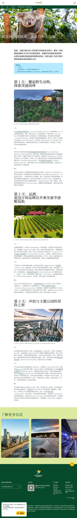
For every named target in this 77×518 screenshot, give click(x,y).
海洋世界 (39, 351)
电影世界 (30, 389)
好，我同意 (21, 513)
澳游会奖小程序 (69, 485)
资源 (7, 7)
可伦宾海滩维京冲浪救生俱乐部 (37, 152)
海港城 (59, 265)
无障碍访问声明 (57, 491)
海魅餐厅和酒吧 (50, 286)
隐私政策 (55, 485)
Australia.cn (68, 489)
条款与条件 (56, 487)
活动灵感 (13, 7)
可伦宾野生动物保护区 (22, 131)
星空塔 (30, 367)
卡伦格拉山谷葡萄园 (20, 254)
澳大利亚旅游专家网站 (69, 491)
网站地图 (55, 489)
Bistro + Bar (19, 369)
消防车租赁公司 (39, 284)
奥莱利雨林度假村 (46, 160)
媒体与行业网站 (69, 487)
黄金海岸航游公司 (33, 272)
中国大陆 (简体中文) (7, 486)
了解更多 (7, 506)
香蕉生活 (22, 373)
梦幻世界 (50, 391)
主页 (2, 7)
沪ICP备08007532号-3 (57, 493)
